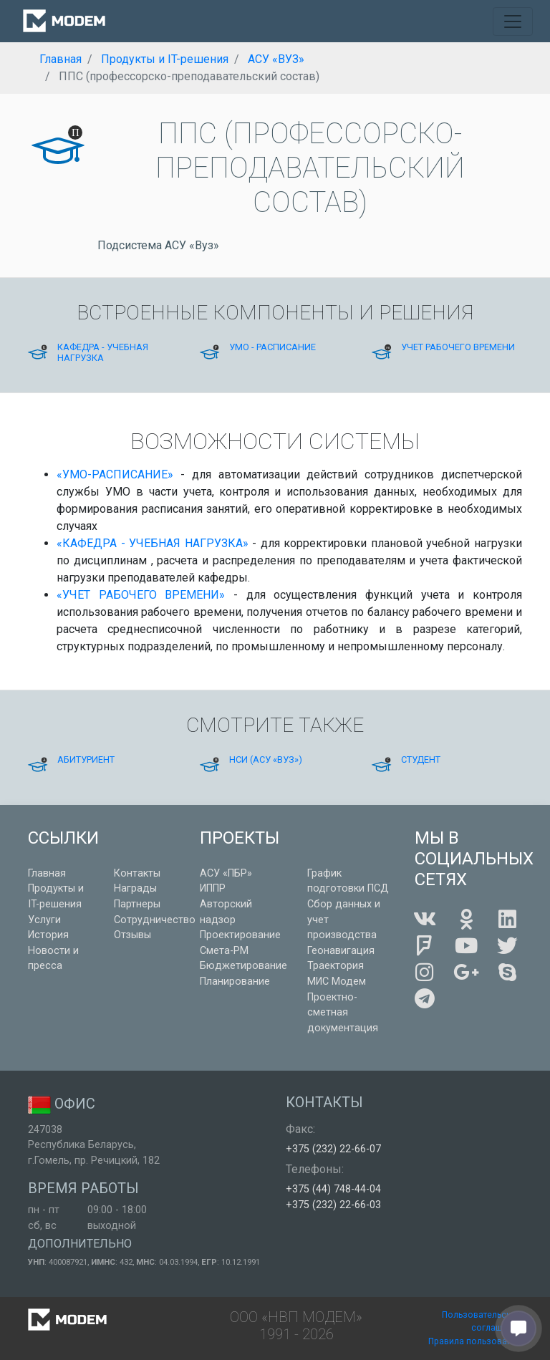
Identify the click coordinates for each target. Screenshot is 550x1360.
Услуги (44, 920)
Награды (135, 888)
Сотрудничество (155, 920)
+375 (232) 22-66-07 (333, 1149)
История (48, 935)
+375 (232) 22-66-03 (333, 1205)
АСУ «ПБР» (226, 873)
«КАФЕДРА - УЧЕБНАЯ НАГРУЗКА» (153, 543)
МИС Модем (336, 981)
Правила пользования (475, 1341)
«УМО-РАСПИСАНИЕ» (115, 474)
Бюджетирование (243, 966)
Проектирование (240, 935)
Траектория (335, 966)
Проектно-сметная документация (342, 1012)
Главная (47, 873)
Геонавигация (341, 951)
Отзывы (132, 935)
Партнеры (137, 904)
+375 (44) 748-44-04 (333, 1189)
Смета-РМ (224, 951)
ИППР (213, 888)
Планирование (235, 981)
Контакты (137, 873)
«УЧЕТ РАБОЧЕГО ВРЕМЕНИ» (141, 595)
